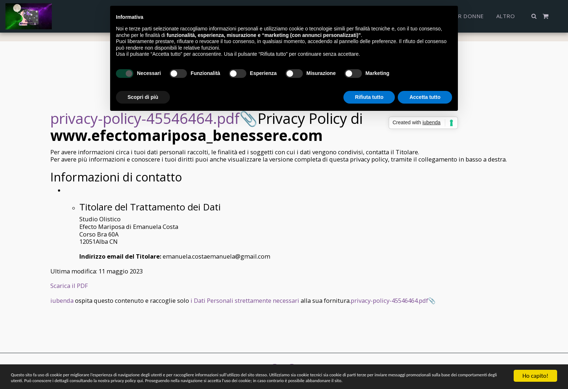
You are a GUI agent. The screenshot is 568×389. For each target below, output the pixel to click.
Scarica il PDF (69, 285)
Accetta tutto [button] (424, 97)
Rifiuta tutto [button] (369, 97)
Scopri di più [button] (143, 97)
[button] (534, 16)
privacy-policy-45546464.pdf (144, 118)
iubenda (62, 300)
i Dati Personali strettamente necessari (245, 300)
